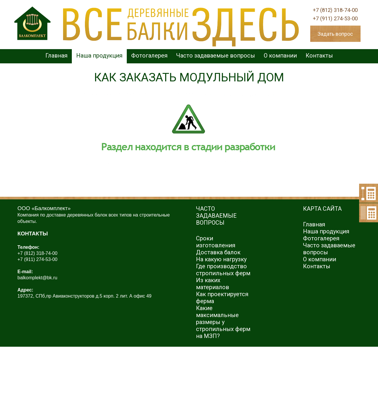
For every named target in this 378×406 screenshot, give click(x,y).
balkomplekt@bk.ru (37, 277)
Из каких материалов (212, 284)
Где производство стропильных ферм (223, 270)
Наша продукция (99, 55)
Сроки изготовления (215, 242)
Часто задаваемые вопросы (215, 55)
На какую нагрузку (221, 259)
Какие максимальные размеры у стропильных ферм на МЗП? (223, 322)
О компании (280, 55)
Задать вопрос (335, 34)
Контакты (319, 55)
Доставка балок (218, 252)
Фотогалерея (149, 55)
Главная (56, 55)
